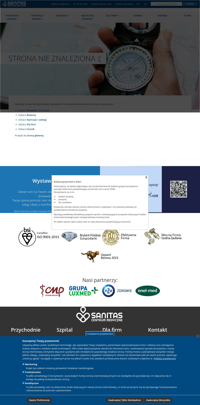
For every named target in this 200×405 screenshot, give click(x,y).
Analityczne (32, 383)
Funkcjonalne (33, 372)
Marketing (31, 364)
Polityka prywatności (165, 358)
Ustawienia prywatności (100, 333)
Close (198, 336)
